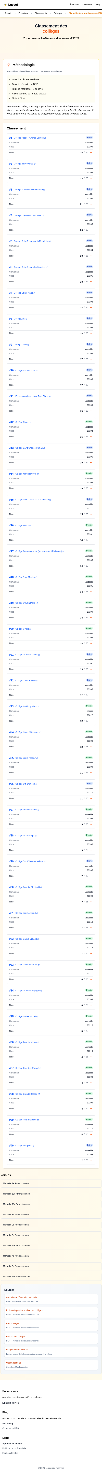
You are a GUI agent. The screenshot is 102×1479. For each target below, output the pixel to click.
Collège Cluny (21, 344)
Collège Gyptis (23, 629)
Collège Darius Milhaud (27, 939)
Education (23, 13)
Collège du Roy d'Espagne (28, 990)
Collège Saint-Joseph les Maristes (31, 267)
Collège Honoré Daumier (28, 732)
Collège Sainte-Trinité (26, 370)
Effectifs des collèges (16, 1336)
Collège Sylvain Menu (26, 603)
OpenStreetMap (13, 1363)
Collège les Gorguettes (27, 706)
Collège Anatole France (27, 810)
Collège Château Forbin (27, 965)
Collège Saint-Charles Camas (30, 448)
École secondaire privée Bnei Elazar (33, 396)
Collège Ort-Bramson (26, 784)
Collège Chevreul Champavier (29, 215)
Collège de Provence (25, 164)
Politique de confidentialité (14, 1448)
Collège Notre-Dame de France (29, 189)
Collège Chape (23, 422)
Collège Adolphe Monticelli (28, 887)
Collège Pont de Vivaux (27, 1042)
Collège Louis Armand (26, 913)
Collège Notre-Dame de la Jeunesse (33, 499)
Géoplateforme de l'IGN (17, 1350)
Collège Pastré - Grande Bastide (30, 138)
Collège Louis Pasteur (26, 758)
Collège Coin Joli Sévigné (28, 1068)
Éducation (74, 4)
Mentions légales (10, 1453)
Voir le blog (8, 1423)
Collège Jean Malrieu (26, 577)
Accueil (8, 13)
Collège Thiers (23, 525)
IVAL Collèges (12, 1323)
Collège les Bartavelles (27, 1120)
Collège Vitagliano (24, 1146)
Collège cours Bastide (26, 680)
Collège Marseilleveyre (27, 474)
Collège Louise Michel (26, 1016)
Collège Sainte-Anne (24, 293)
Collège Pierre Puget (26, 835)
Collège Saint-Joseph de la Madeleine (32, 241)
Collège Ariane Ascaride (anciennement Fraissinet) (39, 551)
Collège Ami (20, 319)
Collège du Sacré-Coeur (27, 654)
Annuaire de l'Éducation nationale (21, 1297)
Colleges (58, 13)
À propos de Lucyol (12, 1443)
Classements (41, 13)
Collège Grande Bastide (27, 1094)
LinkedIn (10, 1403)
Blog (97, 4)
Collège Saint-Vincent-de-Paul (30, 861)
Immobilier (87, 4)
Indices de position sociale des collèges (24, 1310)
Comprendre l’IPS (10, 1428)
